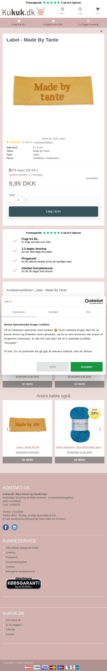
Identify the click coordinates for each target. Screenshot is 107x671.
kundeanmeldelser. (43, 142)
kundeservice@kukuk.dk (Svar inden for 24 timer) (38, 518)
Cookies (10, 566)
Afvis (52, 366)
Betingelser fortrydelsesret (20, 571)
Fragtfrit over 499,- (53, 24)
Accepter (86, 366)
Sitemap (10, 629)
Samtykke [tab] (18, 311)
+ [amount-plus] (26, 199)
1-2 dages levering (88, 24)
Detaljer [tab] (54, 311)
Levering (10, 552)
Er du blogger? (14, 624)
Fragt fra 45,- (19, 24)
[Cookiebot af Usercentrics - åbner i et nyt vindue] (87, 301)
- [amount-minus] (11, 199)
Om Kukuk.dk (13, 620)
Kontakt (10, 634)
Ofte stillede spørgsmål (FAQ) (22, 547)
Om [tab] (88, 311)
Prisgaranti (12, 557)
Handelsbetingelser (16, 562)
